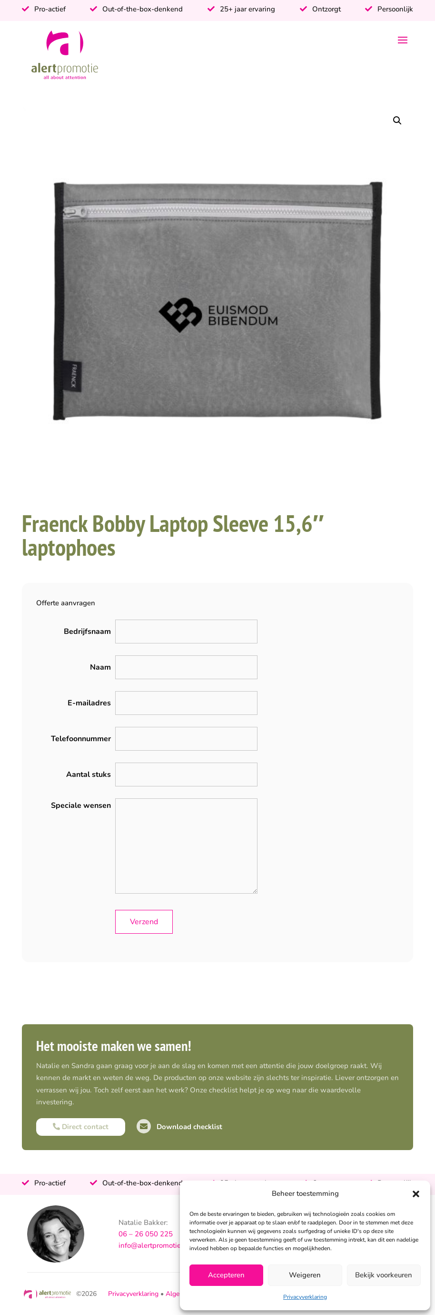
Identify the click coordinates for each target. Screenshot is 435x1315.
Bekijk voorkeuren (383, 1275)
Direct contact (81, 1127)
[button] (416, 1194)
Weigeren (305, 1275)
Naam (100, 667)
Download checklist (179, 1127)
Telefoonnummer (81, 739)
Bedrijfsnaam (87, 631)
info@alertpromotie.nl (154, 1245)
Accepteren (226, 1275)
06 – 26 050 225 (146, 1234)
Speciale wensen (81, 805)
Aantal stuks (88, 774)
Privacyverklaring (305, 1297)
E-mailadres (89, 703)
